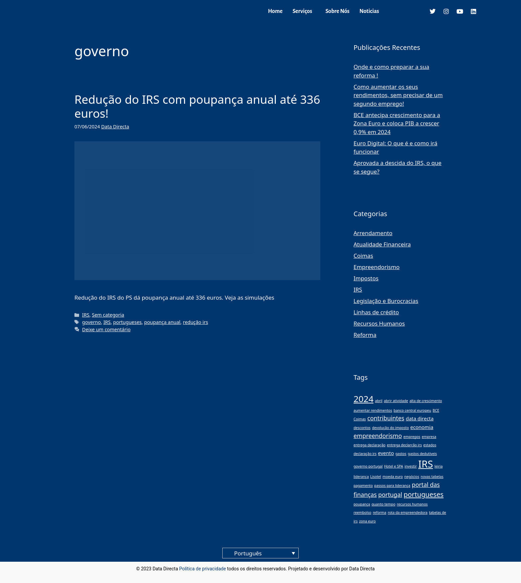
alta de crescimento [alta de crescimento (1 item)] (425, 400)
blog (380, 568)
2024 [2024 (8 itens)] (363, 399)
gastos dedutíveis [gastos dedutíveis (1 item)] (422, 453)
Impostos (366, 278)
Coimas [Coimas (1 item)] (360, 419)
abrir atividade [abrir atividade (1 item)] (396, 400)
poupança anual (162, 322)
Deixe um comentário (106, 329)
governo (91, 322)
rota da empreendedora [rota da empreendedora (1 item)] (408, 512)
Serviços (302, 11)
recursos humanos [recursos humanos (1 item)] (412, 504)
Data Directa (115, 126)
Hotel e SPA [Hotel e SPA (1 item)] (393, 466)
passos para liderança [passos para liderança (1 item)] (392, 485)
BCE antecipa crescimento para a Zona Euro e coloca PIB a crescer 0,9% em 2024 (397, 123)
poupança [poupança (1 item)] (362, 504)
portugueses (127, 322)
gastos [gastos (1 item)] (400, 453)
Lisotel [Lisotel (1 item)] (375, 476)
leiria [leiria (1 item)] (438, 466)
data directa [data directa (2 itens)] (420, 418)
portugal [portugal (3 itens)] (390, 495)
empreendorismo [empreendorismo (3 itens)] (378, 436)
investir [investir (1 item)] (410, 466)
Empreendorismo (377, 267)
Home (275, 11)
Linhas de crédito (376, 312)
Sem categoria (108, 315)
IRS (85, 315)
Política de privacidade (202, 568)
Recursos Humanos (379, 323)
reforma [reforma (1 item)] (379, 512)
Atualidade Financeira (382, 244)
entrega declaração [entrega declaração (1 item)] (369, 445)
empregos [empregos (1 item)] (411, 436)
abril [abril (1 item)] (378, 400)
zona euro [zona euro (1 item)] (367, 521)
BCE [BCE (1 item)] (436, 410)
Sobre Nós (337, 11)
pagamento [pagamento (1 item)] (363, 485)
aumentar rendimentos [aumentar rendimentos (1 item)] (373, 410)
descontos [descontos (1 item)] (362, 427)
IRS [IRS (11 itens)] (425, 464)
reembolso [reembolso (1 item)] (362, 512)
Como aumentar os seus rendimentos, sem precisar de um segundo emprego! (398, 95)
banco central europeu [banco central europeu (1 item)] (412, 410)
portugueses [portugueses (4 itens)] (424, 494)
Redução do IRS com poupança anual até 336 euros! (197, 106)
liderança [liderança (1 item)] (361, 476)
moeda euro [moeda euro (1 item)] (392, 476)
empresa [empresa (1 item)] (429, 436)
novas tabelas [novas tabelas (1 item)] (432, 476)
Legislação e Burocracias (386, 301)
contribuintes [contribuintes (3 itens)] (385, 418)
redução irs (195, 322)
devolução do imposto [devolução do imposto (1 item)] (390, 427)
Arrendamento (373, 233)
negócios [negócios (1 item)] (411, 476)
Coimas (363, 255)
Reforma (365, 335)
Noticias (369, 11)
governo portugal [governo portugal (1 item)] (368, 466)
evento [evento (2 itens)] (386, 453)
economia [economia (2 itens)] (421, 427)
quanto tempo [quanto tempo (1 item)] (383, 504)
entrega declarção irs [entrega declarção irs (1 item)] (404, 445)
